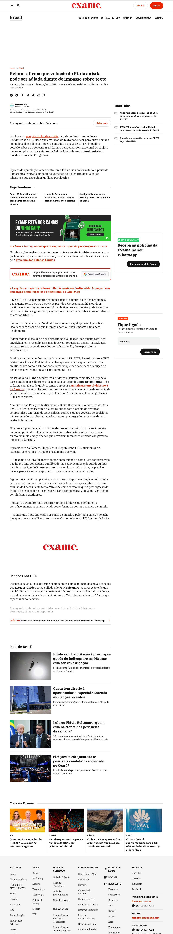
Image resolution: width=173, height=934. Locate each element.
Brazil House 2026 (87, 874)
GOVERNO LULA (143, 18)
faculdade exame (114, 869)
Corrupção (16, 611)
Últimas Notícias (18, 879)
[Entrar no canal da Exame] (143, 264)
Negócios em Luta (87, 924)
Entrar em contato (141, 901)
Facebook (136, 889)
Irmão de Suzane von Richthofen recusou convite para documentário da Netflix (60, 197)
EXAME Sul (83, 879)
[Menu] (12, 5)
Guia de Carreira (61, 900)
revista (112, 877)
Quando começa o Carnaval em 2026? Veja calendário (139, 140)
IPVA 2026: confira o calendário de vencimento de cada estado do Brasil (139, 129)
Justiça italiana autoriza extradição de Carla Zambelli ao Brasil (94, 197)
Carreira (14, 899)
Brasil (16, 17)
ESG (12, 910)
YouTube (136, 873)
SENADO (159, 18)
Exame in (113, 889)
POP (34, 914)
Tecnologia (38, 894)
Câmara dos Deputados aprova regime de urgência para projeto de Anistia (60, 246)
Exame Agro (38, 889)
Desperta (123, 319)
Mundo (35, 867)
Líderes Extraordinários (86, 917)
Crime (65, 608)
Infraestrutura (110, 18)
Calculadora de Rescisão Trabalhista (61, 918)
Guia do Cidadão (88, 18)
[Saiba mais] (102, 123)
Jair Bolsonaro (50, 608)
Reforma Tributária (88, 910)
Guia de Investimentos (60, 893)
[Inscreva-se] (150, 352)
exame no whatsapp (128, 240)
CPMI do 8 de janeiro (82, 608)
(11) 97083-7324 (145, 929)
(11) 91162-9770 (145, 905)
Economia (15, 904)
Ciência (36, 908)
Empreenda (114, 927)
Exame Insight (17, 915)
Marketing (37, 878)
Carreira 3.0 (114, 894)
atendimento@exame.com (145, 917)
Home (12, 68)
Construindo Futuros (84, 892)
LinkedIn (136, 878)
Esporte (36, 883)
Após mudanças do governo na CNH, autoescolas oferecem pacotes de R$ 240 (139, 116)
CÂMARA (127, 18)
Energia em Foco (86, 899)
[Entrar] (156, 5)
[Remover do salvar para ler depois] (43, 95)
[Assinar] (140, 5)
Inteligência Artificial (16, 922)
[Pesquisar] (18, 5)
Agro (110, 921)
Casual (35, 873)
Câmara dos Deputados (38, 611)
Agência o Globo (21, 104)
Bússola (82, 885)
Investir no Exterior (88, 904)
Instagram (137, 883)
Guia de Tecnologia (58, 884)
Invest (13, 929)
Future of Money (37, 902)
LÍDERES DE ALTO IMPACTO (17, 887)
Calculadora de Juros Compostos (62, 929)
